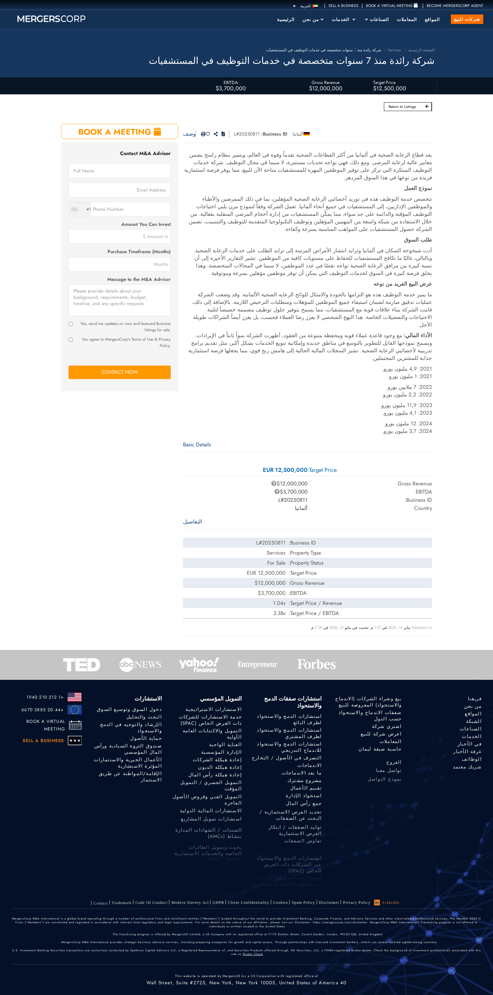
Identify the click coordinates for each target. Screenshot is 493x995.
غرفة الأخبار (467, 752)
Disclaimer (329, 902)
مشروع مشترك (304, 781)
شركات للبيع (467, 19)
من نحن (313, 19)
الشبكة (474, 721)
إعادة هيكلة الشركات (217, 760)
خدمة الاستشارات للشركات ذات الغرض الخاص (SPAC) (210, 720)
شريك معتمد (467, 769)
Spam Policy (303, 902)
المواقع (432, 19)
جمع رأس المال (304, 806)
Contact (101, 908)
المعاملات (407, 19)
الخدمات (344, 19)
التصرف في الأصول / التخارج (287, 758)
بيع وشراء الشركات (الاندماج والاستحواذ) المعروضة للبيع (368, 702)
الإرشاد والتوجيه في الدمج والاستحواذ (131, 727)
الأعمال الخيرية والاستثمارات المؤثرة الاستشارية (128, 763)
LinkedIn (386, 902)
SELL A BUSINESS (343, 5)
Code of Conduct (152, 904)
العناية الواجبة (225, 744)
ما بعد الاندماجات (302, 773)
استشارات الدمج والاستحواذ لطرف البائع (289, 719)
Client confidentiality (248, 902)
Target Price (384, 82)
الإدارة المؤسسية (221, 752)
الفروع (394, 766)
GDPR (218, 903)
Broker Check (253, 954)
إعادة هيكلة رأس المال (215, 776)
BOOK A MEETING (119, 132)
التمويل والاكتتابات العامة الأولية (212, 734)
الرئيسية (286, 19)
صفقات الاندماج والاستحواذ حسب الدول (370, 715)
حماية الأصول (146, 738)
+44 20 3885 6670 (42, 710)
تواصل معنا (389, 775)
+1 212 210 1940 (45, 697)
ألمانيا (298, 134)
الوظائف (471, 760)
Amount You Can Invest (146, 224)
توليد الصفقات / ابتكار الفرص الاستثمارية (295, 840)
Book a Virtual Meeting (392, 5)
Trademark (122, 906)
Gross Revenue (326, 82)
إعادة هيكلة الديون (220, 767)
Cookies (280, 902)
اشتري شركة (387, 726)
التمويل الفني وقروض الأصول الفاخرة (207, 805)
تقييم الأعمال (306, 788)
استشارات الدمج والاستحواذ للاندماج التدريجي (289, 747)
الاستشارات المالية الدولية (211, 815)
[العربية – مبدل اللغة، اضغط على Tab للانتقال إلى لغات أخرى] (305, 5)
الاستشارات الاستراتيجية (214, 709)
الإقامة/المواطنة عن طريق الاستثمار (130, 777)
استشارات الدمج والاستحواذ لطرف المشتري (289, 733)
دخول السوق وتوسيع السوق (129, 709)
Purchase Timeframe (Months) (139, 252)
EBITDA (231, 82)
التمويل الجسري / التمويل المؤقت (211, 789)
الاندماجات (309, 765)
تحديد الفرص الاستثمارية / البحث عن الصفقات (290, 823)
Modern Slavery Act (190, 903)
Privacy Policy (356, 902)
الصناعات (377, 19)
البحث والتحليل (144, 717)
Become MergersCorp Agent (455, 5)
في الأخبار (469, 744)
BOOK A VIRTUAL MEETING (45, 725)
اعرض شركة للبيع (381, 734)
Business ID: (274, 134)
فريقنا (475, 699)
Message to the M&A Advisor (139, 279)
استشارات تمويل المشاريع (211, 824)
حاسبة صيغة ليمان (380, 749)
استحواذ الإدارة (304, 797)
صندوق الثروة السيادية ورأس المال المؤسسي (128, 749)
